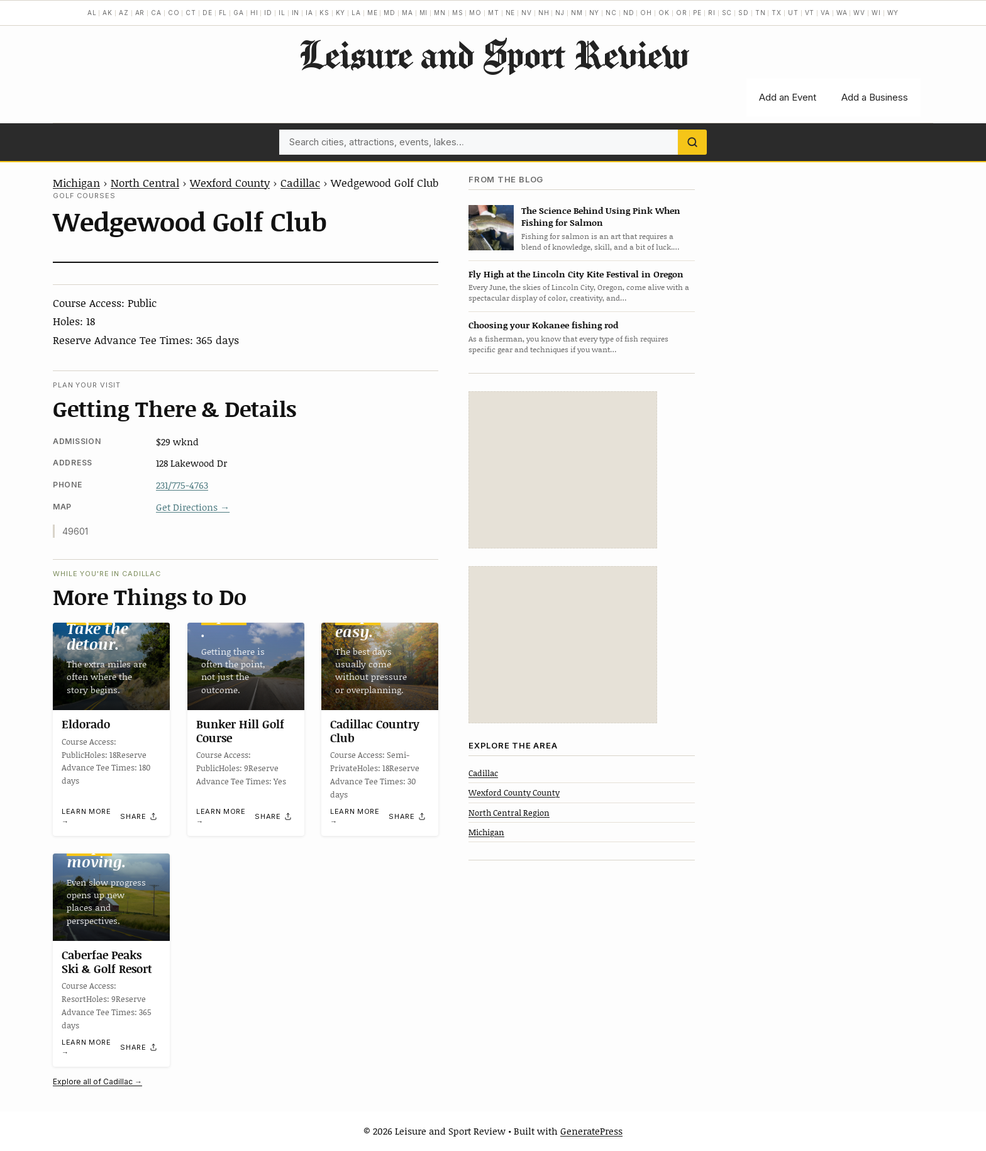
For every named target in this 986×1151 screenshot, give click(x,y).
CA (156, 12)
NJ (560, 12)
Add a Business (874, 97)
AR (140, 12)
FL (223, 12)
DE (207, 12)
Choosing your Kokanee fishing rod (543, 324)
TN (760, 12)
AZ (124, 12)
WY (893, 12)
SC (727, 12)
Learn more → (86, 816)
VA (825, 12)
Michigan (76, 182)
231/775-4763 (182, 485)
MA (407, 12)
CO (174, 12)
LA (356, 12)
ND (628, 12)
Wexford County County (514, 792)
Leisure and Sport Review (493, 54)
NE (511, 12)
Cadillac (300, 182)
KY (341, 12)
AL (92, 12)
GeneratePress (591, 1131)
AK (107, 12)
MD (390, 12)
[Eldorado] (111, 666)
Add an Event (787, 97)
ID (268, 12)
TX (777, 12)
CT (191, 12)
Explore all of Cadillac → (97, 1081)
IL (282, 12)
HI (254, 12)
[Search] (692, 142)
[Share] (139, 816)
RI (712, 12)
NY (594, 12)
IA (309, 12)
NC (611, 12)
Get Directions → (193, 507)
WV (859, 12)
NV (526, 12)
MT (493, 12)
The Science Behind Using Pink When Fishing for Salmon (600, 216)
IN (296, 12)
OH (646, 12)
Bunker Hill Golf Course (240, 731)
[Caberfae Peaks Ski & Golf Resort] (111, 897)
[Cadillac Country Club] (379, 666)
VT (810, 12)
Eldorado (86, 724)
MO (475, 12)
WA (842, 12)
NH (544, 12)
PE (697, 12)
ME (372, 12)
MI (423, 12)
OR (681, 12)
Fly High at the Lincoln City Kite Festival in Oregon (576, 274)
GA (238, 12)
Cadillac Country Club (374, 731)
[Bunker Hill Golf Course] (245, 666)
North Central (145, 182)
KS (324, 12)
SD (743, 12)
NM (577, 12)
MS (457, 12)
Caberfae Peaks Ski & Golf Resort (107, 962)
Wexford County (230, 182)
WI (876, 12)
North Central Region (509, 812)
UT (793, 12)
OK (664, 12)
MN (440, 12)
